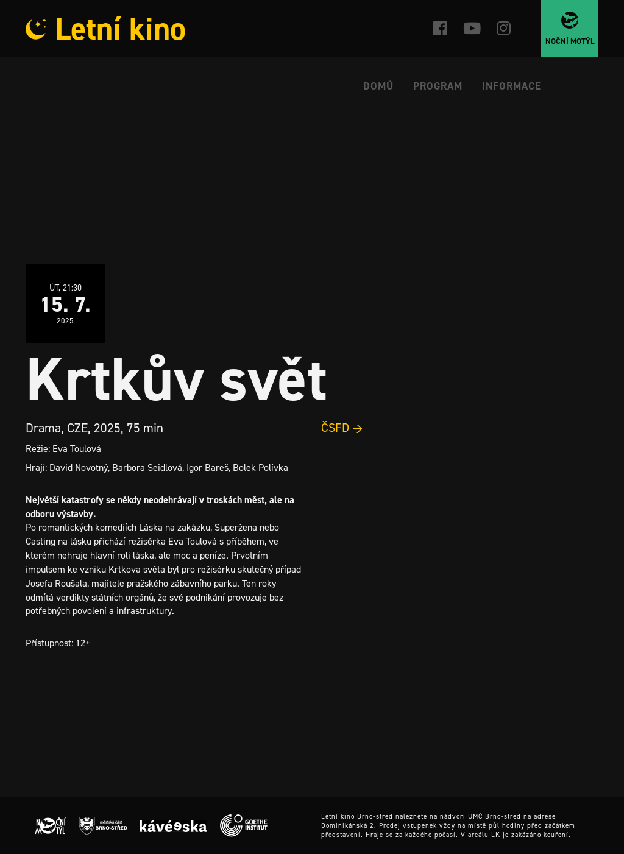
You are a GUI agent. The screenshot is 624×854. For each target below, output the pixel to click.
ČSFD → (342, 428)
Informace (511, 86)
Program (438, 86)
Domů (378, 86)
